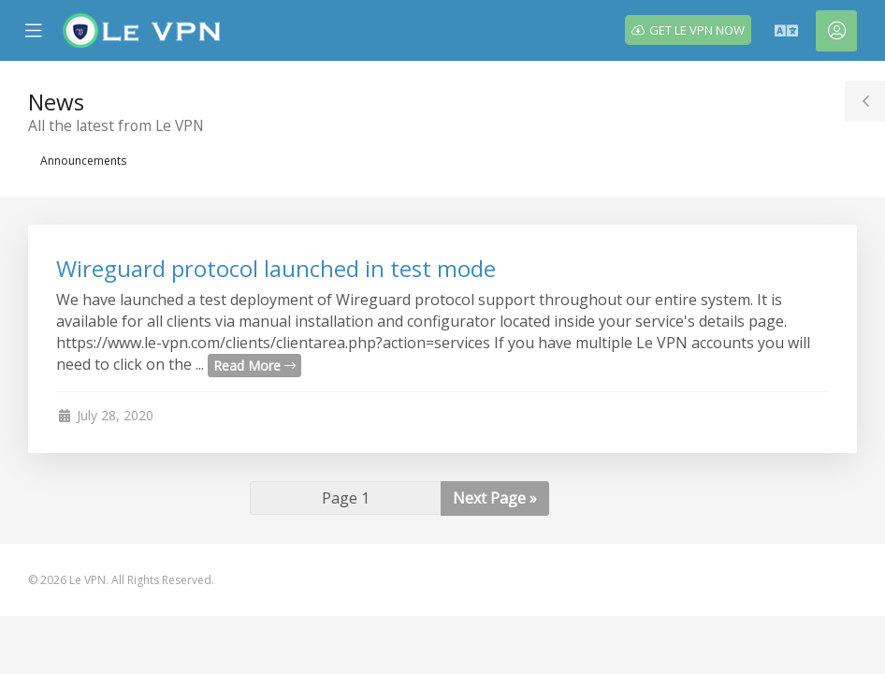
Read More (254, 365)
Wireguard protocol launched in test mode (276, 268)
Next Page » (495, 498)
